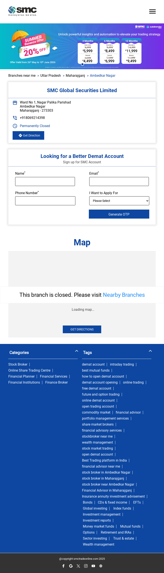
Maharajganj (75, 76)
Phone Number (27, 192)
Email (94, 173)
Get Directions (82, 329)
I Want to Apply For (103, 193)
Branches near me (21, 76)
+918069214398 (32, 118)
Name (20, 173)
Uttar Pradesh (50, 76)
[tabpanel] (82, 46)
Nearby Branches (124, 295)
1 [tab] (82, 64)
